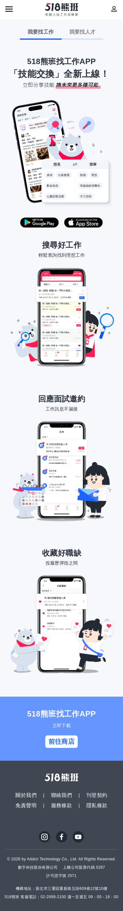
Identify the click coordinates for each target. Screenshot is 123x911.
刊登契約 (97, 795)
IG (44, 837)
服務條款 (61, 805)
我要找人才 (82, 32)
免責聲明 (26, 805)
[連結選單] (9, 9)
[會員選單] (114, 9)
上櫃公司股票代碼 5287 (84, 867)
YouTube (78, 837)
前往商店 (61, 741)
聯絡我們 (61, 795)
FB (61, 837)
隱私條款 (97, 805)
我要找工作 (41, 32)
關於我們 (26, 795)
